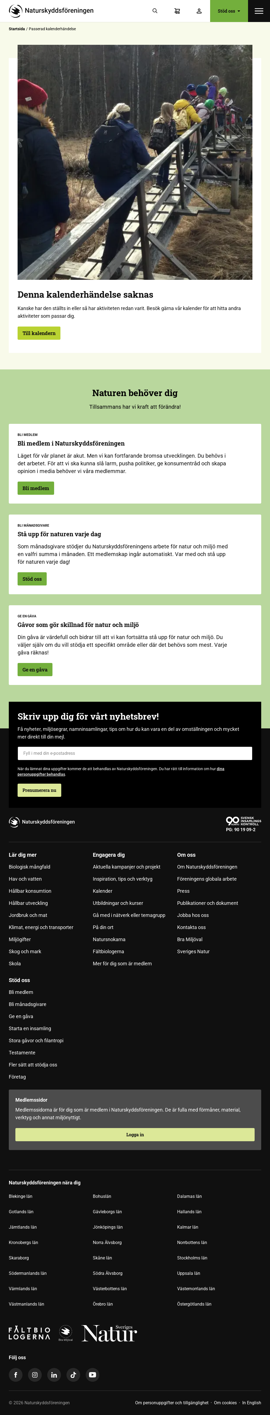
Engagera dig (109, 855)
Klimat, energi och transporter (41, 927)
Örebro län (103, 1304)
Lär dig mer (23, 855)
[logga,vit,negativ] (109, 1333)
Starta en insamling (30, 1028)
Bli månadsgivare (27, 1004)
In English (251, 1402)
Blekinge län (20, 1196)
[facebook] (16, 1375)
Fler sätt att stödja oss (33, 1065)
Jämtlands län (23, 1227)
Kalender (102, 891)
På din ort (103, 927)
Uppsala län (188, 1273)
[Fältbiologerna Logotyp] (29, 1333)
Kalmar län (187, 1227)
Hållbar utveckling (28, 903)
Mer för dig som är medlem (122, 963)
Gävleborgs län (107, 1211)
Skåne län (102, 1258)
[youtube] (92, 1375)
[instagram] (35, 1375)
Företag (17, 1077)
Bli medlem (36, 488)
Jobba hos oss (193, 915)
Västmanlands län (26, 1304)
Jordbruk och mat (28, 915)
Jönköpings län (108, 1227)
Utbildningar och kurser (118, 903)
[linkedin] (54, 1375)
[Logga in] (199, 11)
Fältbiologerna (108, 951)
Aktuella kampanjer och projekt (126, 867)
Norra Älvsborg (107, 1242)
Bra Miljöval (189, 939)
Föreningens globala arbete (207, 879)
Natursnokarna (109, 939)
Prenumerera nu (39, 790)
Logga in (135, 1134)
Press (183, 891)
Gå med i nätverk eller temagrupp (129, 915)
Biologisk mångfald (29, 867)
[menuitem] (51, 911)
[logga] (66, 1333)
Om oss (186, 855)
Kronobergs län (23, 1242)
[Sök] (155, 11)
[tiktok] (73, 1375)
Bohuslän (102, 1196)
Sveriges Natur (193, 951)
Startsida (17, 29)
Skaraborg (19, 1258)
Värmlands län (23, 1288)
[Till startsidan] (53, 11)
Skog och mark (25, 951)
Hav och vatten (25, 879)
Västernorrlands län (196, 1288)
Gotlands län (21, 1211)
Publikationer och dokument (207, 903)
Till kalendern (39, 333)
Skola (15, 963)
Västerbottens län (110, 1288)
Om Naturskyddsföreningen (207, 867)
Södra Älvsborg (108, 1273)
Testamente (22, 1052)
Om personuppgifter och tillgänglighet (171, 1402)
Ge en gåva (35, 669)
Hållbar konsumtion (30, 891)
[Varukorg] (177, 11)
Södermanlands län (28, 1273)
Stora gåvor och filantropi (36, 1040)
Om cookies (225, 1402)
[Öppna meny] (259, 11)
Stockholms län (192, 1258)
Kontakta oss (191, 927)
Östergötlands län (194, 1304)
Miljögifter (20, 939)
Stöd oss (229, 11)
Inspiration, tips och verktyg (122, 879)
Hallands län (189, 1211)
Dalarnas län (189, 1196)
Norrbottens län (192, 1242)
